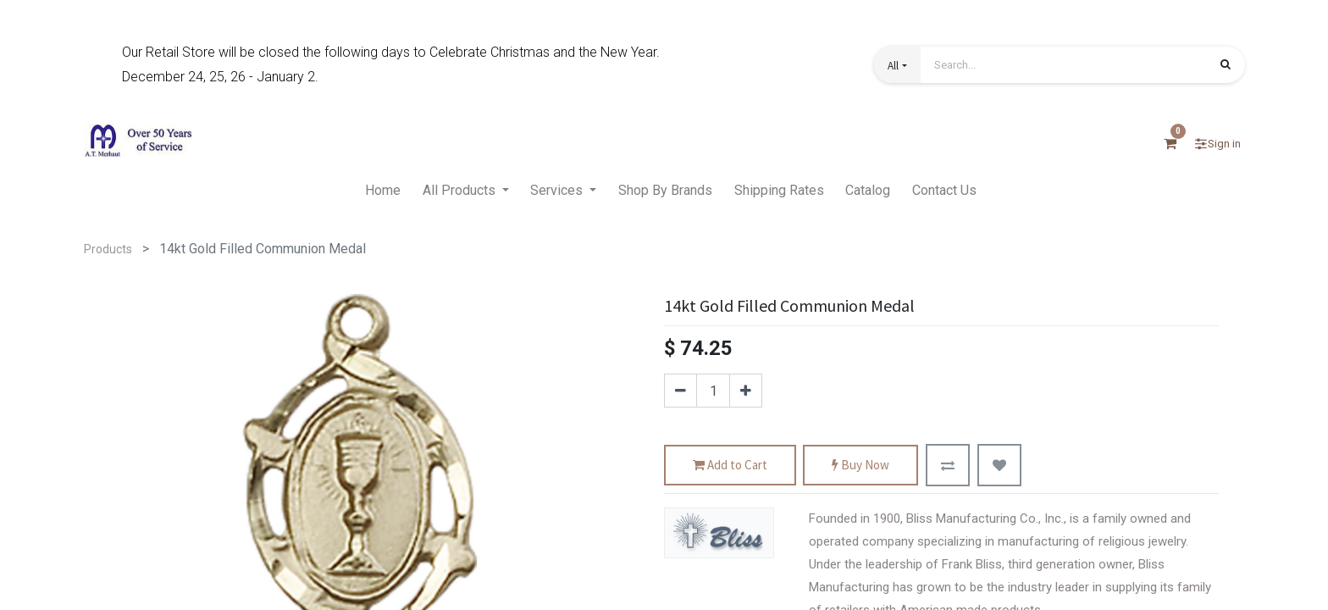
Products (108, 249)
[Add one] (745, 391)
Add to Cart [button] (730, 465)
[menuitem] (383, 191)
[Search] (1225, 66)
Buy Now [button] (860, 465)
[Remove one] (680, 391)
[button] (897, 65)
